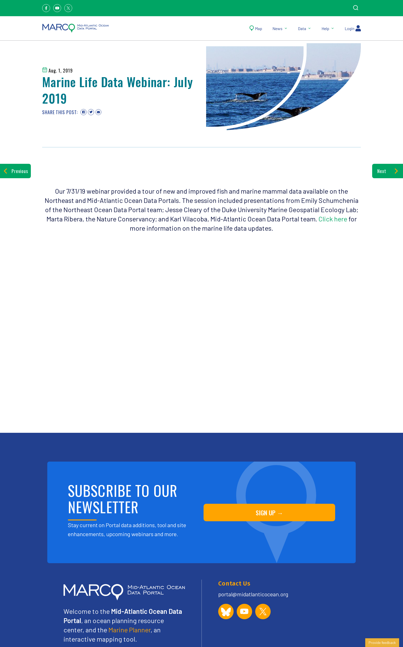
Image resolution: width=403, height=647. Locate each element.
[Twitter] (68, 8)
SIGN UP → (269, 512)
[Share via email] (98, 112)
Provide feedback (382, 642)
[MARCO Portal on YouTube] (244, 611)
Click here (332, 219)
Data (304, 28)
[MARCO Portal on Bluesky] (226, 611)
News (280, 28)
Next (387, 171)
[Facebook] (46, 8)
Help (328, 28)
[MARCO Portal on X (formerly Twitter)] (263, 611)
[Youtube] (57, 8)
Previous (15, 171)
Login (353, 28)
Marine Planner (129, 630)
